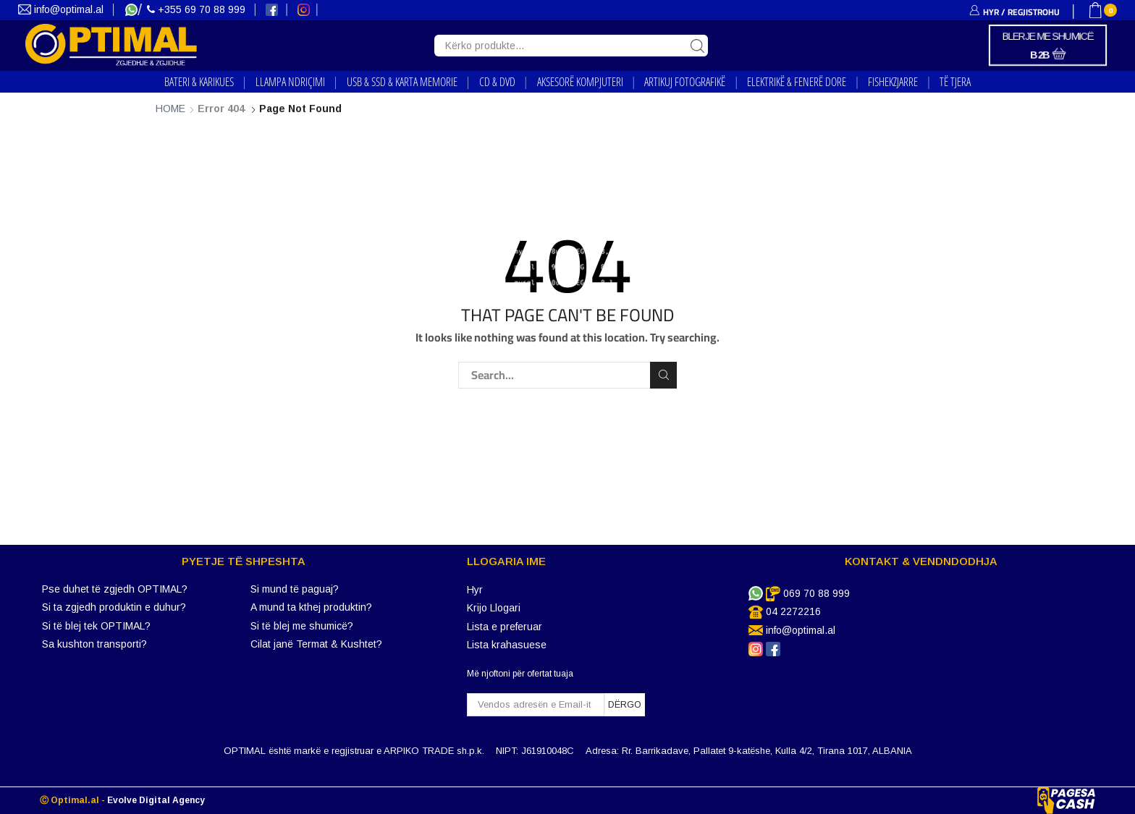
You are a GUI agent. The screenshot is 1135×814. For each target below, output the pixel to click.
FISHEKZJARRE (893, 82)
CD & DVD (497, 82)
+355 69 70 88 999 (197, 9)
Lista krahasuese (507, 644)
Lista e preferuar (504, 626)
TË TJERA (955, 82)
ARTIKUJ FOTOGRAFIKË (684, 82)
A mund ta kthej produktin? (311, 607)
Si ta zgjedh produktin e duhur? (114, 607)
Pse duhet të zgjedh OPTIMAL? (114, 589)
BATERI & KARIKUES (199, 82)
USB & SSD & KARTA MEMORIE (402, 82)
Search (663, 375)
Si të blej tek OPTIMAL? (96, 626)
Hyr (475, 589)
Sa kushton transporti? (94, 644)
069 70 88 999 (816, 593)
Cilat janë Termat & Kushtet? (316, 644)
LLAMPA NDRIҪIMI (290, 82)
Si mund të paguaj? (294, 589)
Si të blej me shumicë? (301, 626)
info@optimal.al (62, 9)
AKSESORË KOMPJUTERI (580, 82)
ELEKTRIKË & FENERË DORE (796, 82)
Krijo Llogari (493, 608)
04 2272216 (793, 611)
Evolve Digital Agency (156, 800)
